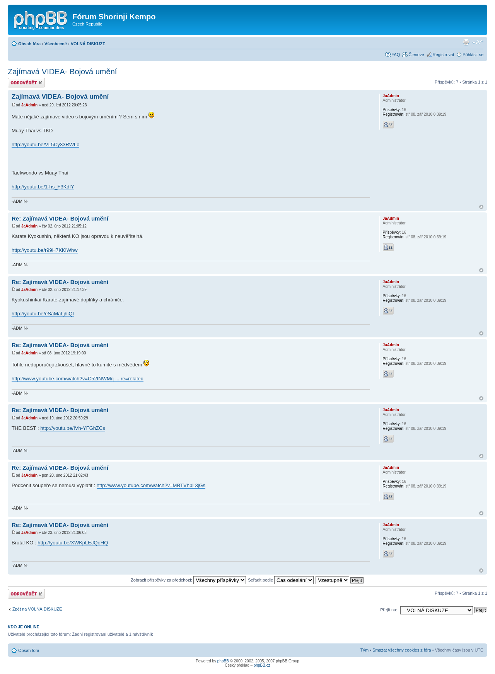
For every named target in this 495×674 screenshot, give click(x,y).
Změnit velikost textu (477, 42)
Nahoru (481, 207)
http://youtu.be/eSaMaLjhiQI (43, 313)
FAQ (395, 54)
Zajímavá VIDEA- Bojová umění (62, 71)
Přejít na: (388, 609)
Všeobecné (55, 43)
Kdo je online (23, 626)
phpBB (223, 661)
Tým (364, 650)
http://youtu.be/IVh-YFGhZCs (72, 428)
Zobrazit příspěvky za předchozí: (188, 580)
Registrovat (443, 54)
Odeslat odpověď (26, 82)
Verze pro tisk (466, 42)
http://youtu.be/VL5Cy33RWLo (45, 144)
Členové (416, 54)
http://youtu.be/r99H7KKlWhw (45, 250)
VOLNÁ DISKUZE (88, 43)
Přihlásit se (473, 54)
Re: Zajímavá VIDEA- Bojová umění (60, 218)
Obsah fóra (29, 43)
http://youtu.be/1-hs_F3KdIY (43, 187)
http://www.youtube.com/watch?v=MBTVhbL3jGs (151, 485)
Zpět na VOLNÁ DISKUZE (37, 609)
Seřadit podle (281, 580)
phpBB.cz (262, 665)
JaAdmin (29, 105)
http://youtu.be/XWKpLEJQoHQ (73, 543)
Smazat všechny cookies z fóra (401, 650)
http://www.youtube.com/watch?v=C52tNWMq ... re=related (77, 378)
